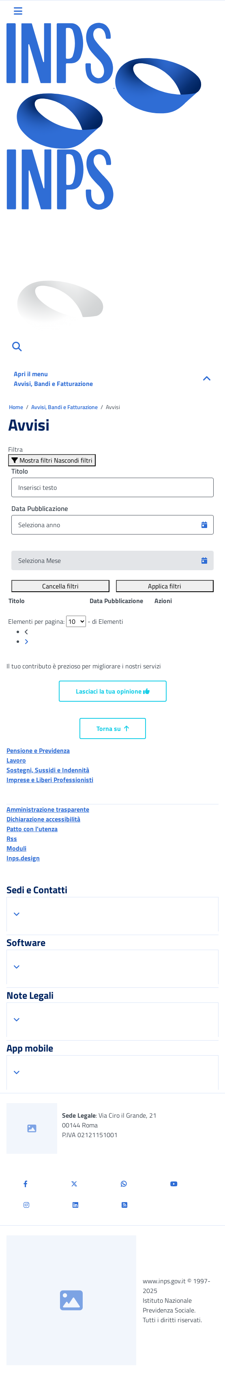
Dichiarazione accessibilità (43, 819)
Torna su (112, 728)
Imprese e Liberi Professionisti (49, 779)
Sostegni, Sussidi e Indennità (47, 770)
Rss (11, 838)
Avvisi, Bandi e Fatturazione (65, 407)
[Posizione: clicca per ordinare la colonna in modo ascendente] (48, 600)
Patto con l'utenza (32, 829)
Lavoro (16, 760)
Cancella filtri (60, 586)
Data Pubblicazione (39, 508)
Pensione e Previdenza (38, 750)
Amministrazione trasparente (47, 809)
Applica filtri (164, 586)
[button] (204, 524)
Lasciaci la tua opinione (113, 691)
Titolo (19, 471)
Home (16, 407)
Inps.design (23, 858)
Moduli (16, 848)
